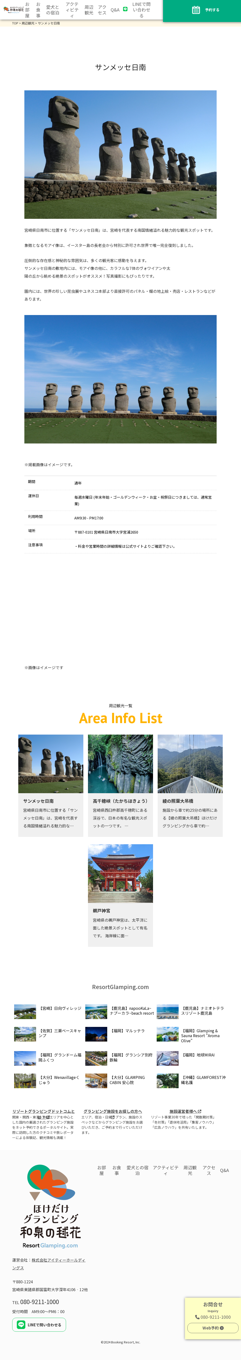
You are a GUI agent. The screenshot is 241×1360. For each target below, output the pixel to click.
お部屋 (27, 9)
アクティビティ (72, 9)
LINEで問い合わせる (141, 9)
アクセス (102, 10)
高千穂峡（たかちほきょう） (121, 801)
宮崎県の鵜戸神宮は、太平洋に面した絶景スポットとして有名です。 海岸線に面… (120, 927)
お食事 (38, 9)
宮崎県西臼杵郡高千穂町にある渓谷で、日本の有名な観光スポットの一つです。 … (120, 818)
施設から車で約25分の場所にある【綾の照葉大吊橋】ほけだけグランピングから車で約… (190, 818)
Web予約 (213, 1328)
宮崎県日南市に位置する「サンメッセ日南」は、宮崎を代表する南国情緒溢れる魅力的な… (50, 818)
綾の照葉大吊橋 (178, 801)
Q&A (115, 9)
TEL (35, 1302)
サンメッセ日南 (38, 801)
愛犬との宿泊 (52, 10)
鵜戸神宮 (101, 910)
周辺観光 (89, 10)
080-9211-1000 (213, 1317)
